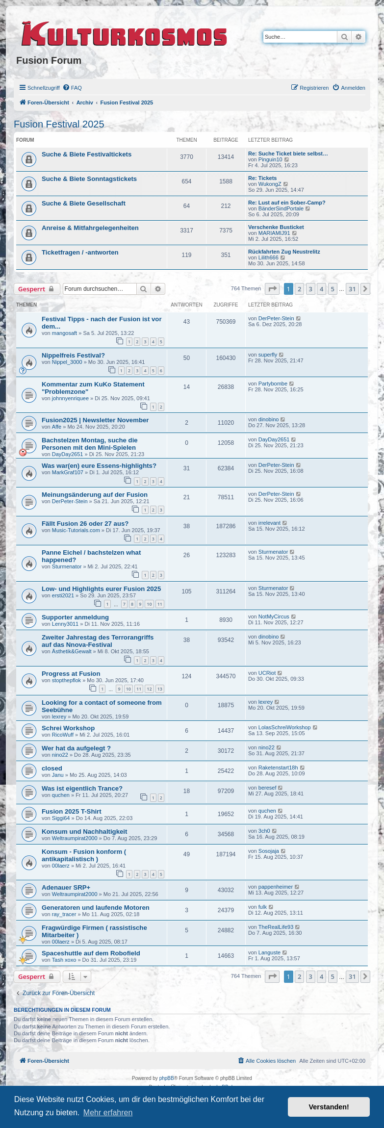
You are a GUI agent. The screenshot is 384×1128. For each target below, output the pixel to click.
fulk (262, 907)
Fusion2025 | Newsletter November (95, 420)
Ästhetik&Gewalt (72, 651)
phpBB (166, 1078)
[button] (272, 289)
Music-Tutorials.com (76, 530)
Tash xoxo (64, 960)
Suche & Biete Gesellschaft (84, 203)
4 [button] (321, 288)
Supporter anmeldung (75, 617)
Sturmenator (67, 566)
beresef (267, 788)
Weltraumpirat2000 (75, 838)
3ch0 (264, 831)
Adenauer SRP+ (66, 887)
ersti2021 (63, 595)
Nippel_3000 (67, 362)
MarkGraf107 (67, 472)
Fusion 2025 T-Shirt (72, 811)
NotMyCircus (273, 616)
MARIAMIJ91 (274, 233)
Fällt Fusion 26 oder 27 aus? (85, 523)
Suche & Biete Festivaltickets (86, 154)
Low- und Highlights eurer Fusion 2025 (101, 588)
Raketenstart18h (278, 767)
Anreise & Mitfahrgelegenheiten (90, 227)
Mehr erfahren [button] (108, 1112)
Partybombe (272, 383)
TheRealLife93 (276, 927)
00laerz (61, 866)
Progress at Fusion (71, 673)
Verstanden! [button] (329, 1107)
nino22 (60, 755)
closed (52, 768)
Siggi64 (61, 818)
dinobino (268, 419)
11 (159, 604)
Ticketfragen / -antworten (80, 252)
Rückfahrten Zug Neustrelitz (284, 252)
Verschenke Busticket (276, 227)
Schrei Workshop (68, 728)
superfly (268, 355)
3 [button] (310, 288)
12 (149, 689)
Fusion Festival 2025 (59, 124)
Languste (269, 952)
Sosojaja (268, 851)
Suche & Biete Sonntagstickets (89, 178)
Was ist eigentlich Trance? (82, 788)
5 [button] (332, 288)
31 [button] (352, 288)
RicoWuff (63, 735)
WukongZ (270, 184)
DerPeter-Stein (276, 318)
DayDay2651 (67, 454)
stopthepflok (66, 680)
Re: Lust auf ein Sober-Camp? (287, 202)
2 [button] (299, 288)
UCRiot (267, 673)
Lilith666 (268, 257)
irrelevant (269, 523)
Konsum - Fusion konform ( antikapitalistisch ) (84, 855)
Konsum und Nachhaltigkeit (84, 831)
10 (149, 604)
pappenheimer (275, 887)
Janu (58, 775)
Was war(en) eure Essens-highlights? (99, 465)
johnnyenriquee (70, 398)
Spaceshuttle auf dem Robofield (91, 953)
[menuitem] (72, 88)
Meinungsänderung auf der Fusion (95, 494)
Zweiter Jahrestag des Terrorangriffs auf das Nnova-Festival (98, 641)
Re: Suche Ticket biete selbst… (288, 153)
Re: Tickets (262, 178)
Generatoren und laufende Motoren (96, 907)
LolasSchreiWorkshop (284, 727)
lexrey (59, 716)
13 (159, 689)
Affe (56, 427)
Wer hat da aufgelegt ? (76, 748)
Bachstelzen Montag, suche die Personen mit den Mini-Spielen (90, 443)
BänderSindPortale (281, 208)
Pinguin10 (270, 159)
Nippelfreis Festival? (73, 355)
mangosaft (64, 333)
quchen (61, 795)
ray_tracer (64, 914)
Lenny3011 (65, 624)
